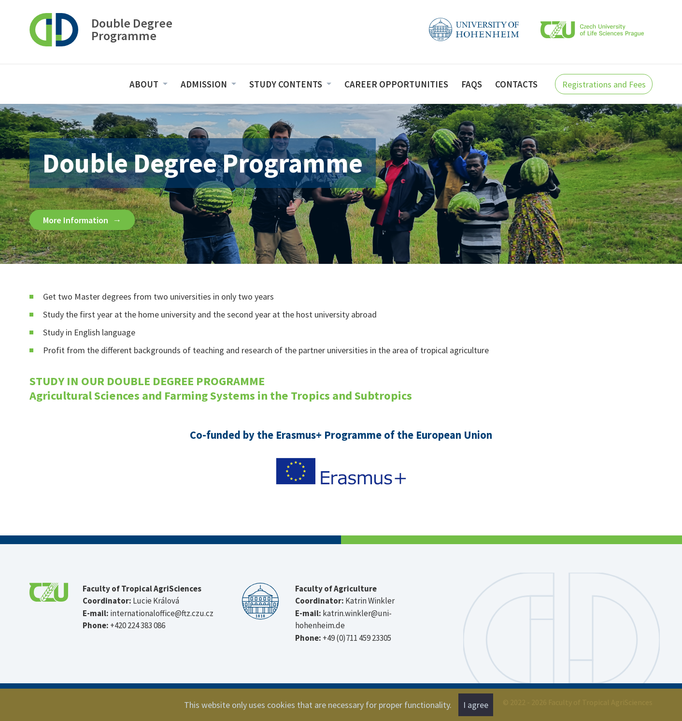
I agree (475, 704)
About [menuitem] (144, 84)
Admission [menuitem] (205, 84)
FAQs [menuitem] (471, 84)
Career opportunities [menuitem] (396, 84)
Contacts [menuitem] (516, 84)
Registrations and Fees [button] (604, 84)
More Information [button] (76, 220)
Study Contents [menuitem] (286, 84)
